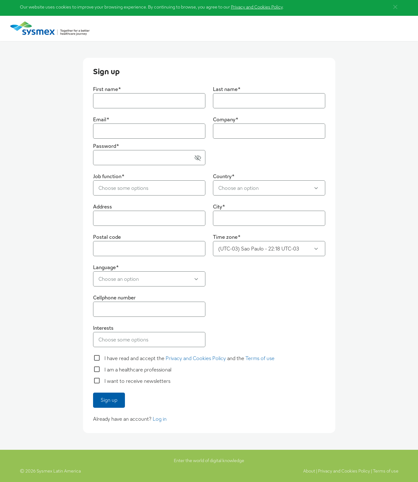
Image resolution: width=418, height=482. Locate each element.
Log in (160, 419)
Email (101, 119)
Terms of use (259, 358)
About (309, 471)
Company (225, 119)
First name (107, 89)
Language (106, 267)
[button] (395, 7)
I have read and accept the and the (189, 358)
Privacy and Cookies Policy (257, 7)
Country (224, 176)
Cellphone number (114, 297)
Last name (227, 89)
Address (102, 206)
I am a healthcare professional (137, 369)
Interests (103, 328)
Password (106, 146)
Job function (109, 176)
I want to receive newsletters (137, 381)
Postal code (107, 237)
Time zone (227, 237)
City (219, 206)
